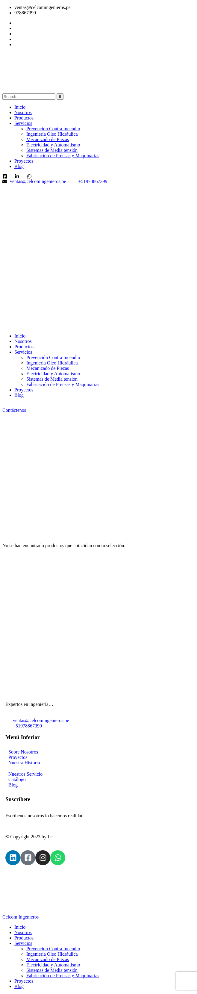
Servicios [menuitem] (23, 943)
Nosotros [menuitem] (23, 932)
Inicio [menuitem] (19, 927)
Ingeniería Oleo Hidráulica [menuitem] (52, 954)
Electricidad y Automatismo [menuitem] (53, 964)
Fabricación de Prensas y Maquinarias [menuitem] (62, 975)
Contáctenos (14, 410)
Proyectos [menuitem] (23, 981)
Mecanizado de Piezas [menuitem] (47, 959)
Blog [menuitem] (19, 986)
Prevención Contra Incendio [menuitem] (53, 948)
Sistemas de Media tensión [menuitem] (52, 970)
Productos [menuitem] (24, 937)
